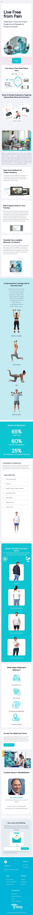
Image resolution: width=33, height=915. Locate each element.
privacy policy (9, 879)
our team (25, 865)
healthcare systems (16, 896)
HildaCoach (24, 882)
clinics (13, 899)
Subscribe (25, 848)
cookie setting (10, 884)
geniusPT (23, 884)
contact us (26, 867)
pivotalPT (23, 879)
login (16, 61)
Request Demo (9, 745)
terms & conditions (11, 882)
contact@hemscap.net (11, 869)
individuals (14, 894)
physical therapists (16, 901)
